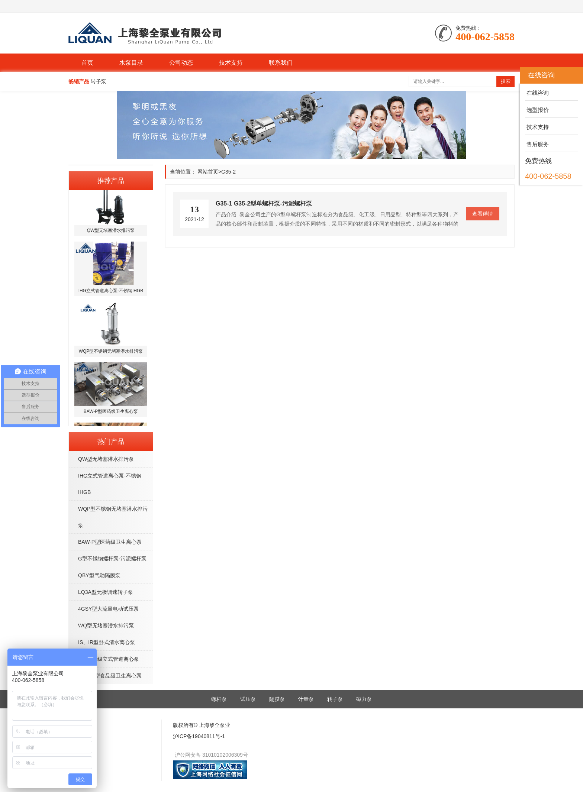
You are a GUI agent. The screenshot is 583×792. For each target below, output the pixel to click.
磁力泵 (364, 699)
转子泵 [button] (98, 81)
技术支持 (231, 62)
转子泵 (335, 699)
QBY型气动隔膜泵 (99, 575)
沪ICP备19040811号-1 (199, 736)
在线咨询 (537, 93)
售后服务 (537, 144)
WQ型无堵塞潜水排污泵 (106, 625)
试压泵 (248, 699)
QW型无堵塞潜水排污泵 (106, 459)
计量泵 (306, 699)
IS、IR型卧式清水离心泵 (106, 642)
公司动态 (181, 62)
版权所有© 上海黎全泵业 (201, 725)
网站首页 (207, 172)
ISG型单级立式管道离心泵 (108, 659)
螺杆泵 (219, 699)
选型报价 (537, 110)
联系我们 (281, 62)
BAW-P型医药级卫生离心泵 (110, 542)
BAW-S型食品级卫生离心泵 (110, 676)
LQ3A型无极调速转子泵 (105, 592)
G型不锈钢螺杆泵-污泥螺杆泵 (112, 559)
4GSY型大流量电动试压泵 (108, 609)
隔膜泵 (277, 699)
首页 (87, 62)
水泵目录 (131, 62)
